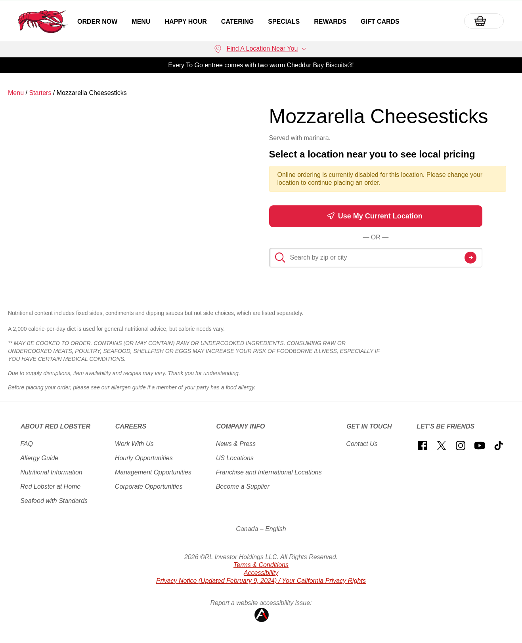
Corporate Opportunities (149, 486)
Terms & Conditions (261, 564)
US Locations (235, 458)
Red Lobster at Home (50, 486)
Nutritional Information (51, 472)
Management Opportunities (153, 472)
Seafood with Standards (54, 500)
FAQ (26, 443)
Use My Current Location (375, 216)
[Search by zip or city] (376, 257)
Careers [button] (130, 426)
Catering (237, 21)
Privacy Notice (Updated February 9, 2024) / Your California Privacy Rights (261, 580)
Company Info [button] (240, 426)
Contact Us (361, 443)
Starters (40, 92)
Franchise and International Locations (269, 472)
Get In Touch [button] (369, 426)
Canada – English (261, 528)
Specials (284, 21)
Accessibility (261, 572)
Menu (141, 21)
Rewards (330, 21)
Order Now (97, 21)
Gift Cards (380, 21)
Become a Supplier (243, 486)
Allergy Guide (39, 458)
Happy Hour (185, 21)
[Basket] (484, 21)
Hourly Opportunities (144, 458)
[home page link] (43, 21)
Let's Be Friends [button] (445, 426)
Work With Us (134, 443)
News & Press (236, 443)
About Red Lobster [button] (55, 426)
